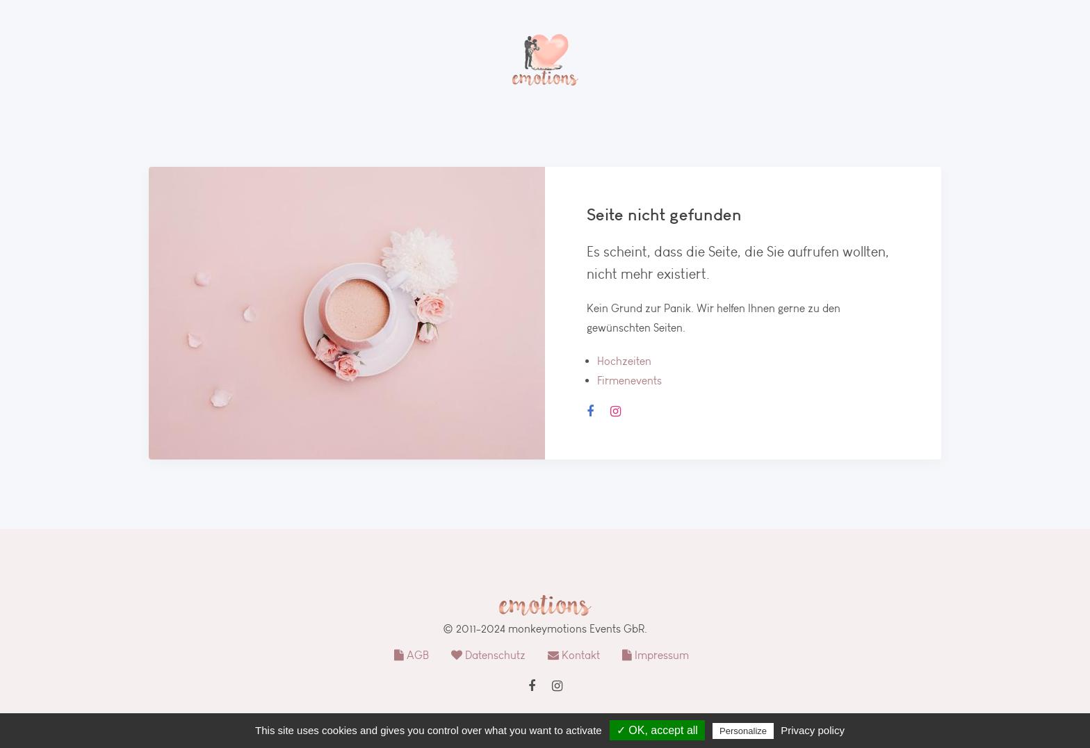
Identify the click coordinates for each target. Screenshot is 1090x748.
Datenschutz (488, 655)
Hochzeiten (624, 361)
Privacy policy (813, 730)
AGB (411, 655)
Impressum (655, 655)
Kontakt (574, 655)
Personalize (743, 731)
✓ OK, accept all (657, 730)
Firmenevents (629, 380)
